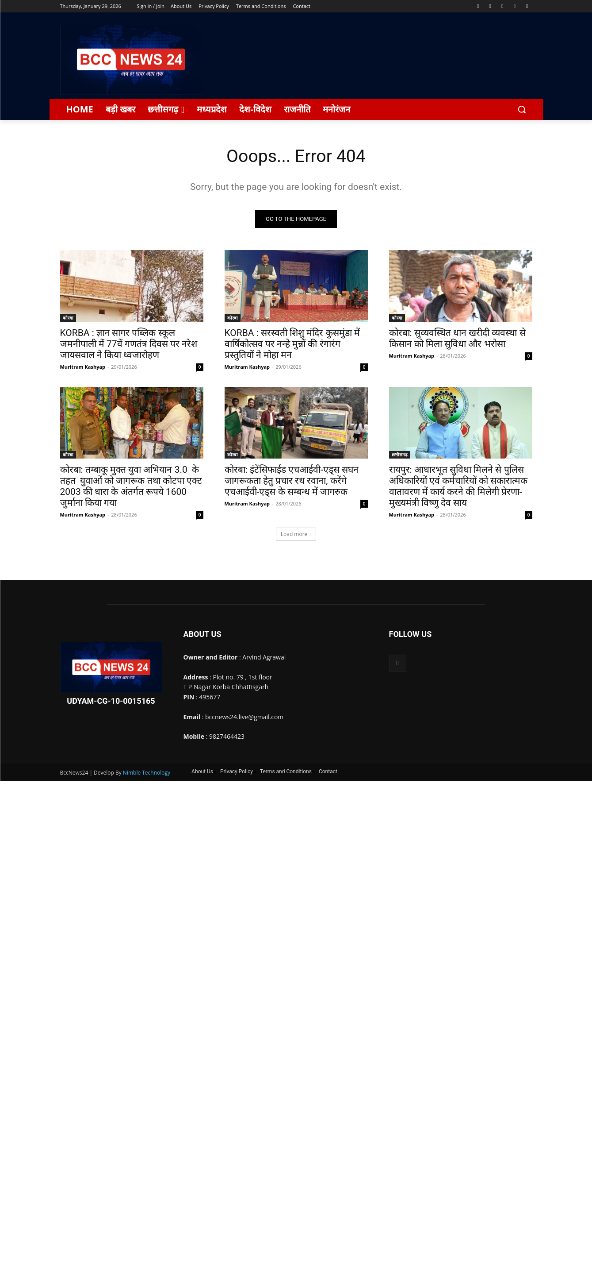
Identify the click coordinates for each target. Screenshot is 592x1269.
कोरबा (68, 318)
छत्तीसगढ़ (400, 455)
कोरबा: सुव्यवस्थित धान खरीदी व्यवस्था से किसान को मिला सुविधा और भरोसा (457, 339)
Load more (296, 534)
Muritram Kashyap (83, 367)
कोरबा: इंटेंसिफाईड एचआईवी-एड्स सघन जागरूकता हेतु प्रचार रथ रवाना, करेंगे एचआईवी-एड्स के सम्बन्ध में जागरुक (292, 481)
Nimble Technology (146, 773)
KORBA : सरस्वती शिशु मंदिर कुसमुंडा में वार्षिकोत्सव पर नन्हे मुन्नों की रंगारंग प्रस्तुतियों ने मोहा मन (292, 344)
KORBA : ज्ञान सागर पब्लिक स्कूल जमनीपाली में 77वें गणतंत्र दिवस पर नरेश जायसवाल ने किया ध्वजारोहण (129, 344)
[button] (521, 109)
